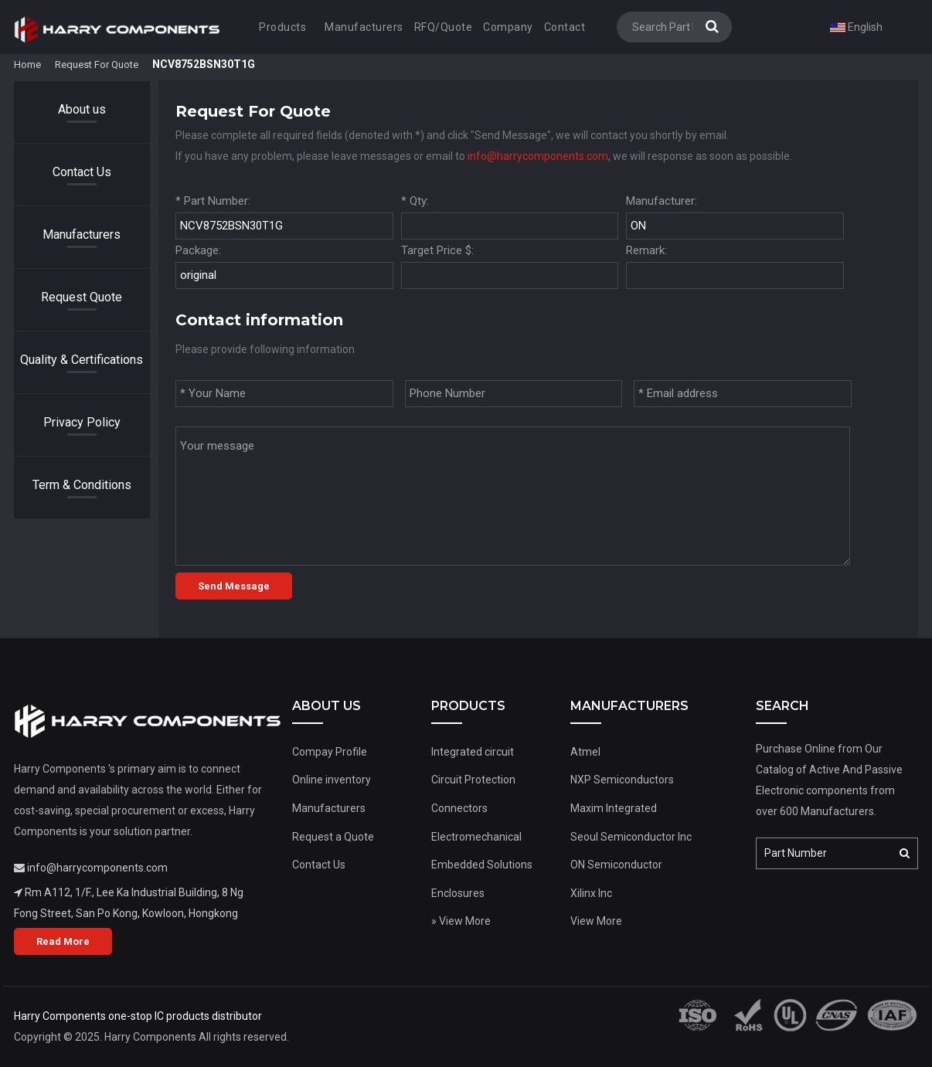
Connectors (459, 808)
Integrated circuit (472, 752)
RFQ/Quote (443, 27)
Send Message (234, 586)
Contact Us (82, 172)
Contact (565, 27)
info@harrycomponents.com (538, 156)
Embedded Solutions (481, 864)
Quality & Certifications (81, 359)
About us (82, 109)
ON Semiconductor (616, 864)
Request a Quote (333, 837)
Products (282, 27)
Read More (63, 941)
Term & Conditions (81, 484)
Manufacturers (364, 27)
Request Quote (81, 297)
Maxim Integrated (613, 808)
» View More (461, 921)
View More (596, 921)
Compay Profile (329, 752)
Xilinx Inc (591, 893)
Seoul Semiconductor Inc (631, 837)
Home (27, 64)
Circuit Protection (473, 779)
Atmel (585, 752)
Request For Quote (96, 64)
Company (508, 27)
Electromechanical (476, 837)
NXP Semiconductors (622, 779)
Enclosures (458, 893)
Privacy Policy (82, 422)
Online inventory (331, 779)
